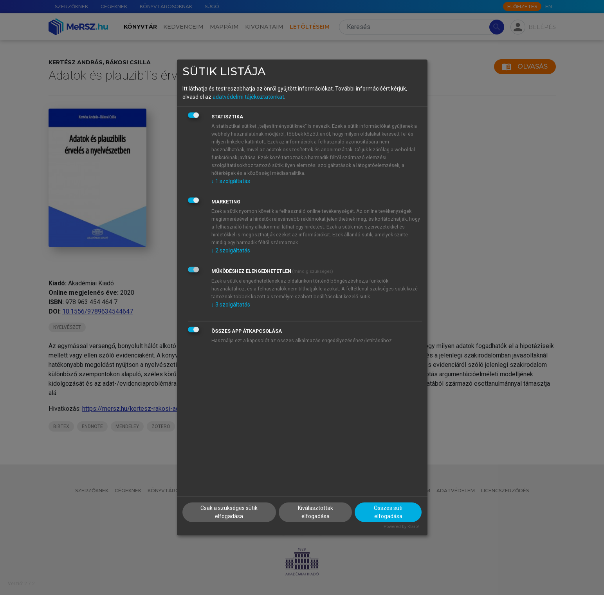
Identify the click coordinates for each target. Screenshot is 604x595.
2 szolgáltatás (230, 250)
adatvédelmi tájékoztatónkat (248, 96)
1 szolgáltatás (230, 181)
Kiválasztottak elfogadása (315, 511)
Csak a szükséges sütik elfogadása (229, 511)
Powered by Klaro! (401, 526)
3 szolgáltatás (230, 304)
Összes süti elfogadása (388, 511)
